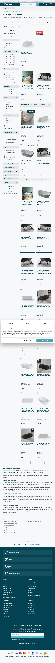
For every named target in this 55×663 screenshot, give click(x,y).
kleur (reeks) (8, 128)
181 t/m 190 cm (10, 62)
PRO (51, 8)
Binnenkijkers (6, 609)
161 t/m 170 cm (10, 58)
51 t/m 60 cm (10, 91)
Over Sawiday (31, 605)
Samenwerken (31, 614)
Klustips (30, 590)
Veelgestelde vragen (12, 552)
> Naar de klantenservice (9, 597)
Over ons (30, 600)
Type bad (6, 147)
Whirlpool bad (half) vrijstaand (10, 158)
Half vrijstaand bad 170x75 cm (10, 523)
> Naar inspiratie (7, 617)
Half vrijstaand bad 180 (8, 525)
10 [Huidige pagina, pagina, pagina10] (39, 462)
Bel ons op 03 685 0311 (12, 573)
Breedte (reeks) (8, 69)
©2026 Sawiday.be (9, 656)
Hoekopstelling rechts (11, 140)
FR (48, 1)
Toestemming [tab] (9, 323)
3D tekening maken (32, 586)
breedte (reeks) (9, 82)
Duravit (8, 103)
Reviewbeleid (6, 594)
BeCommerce (31, 611)
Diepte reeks (7, 86)
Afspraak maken (45, 8)
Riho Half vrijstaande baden (34, 521)
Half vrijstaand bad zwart (9, 533)
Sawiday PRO (31, 609)
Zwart (8, 126)
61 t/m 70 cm (10, 72)
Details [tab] (27, 323)
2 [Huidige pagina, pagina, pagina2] (31, 462)
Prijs (5, 175)
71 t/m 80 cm (10, 74)
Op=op (8, 45)
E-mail (8, 559)
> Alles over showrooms (33, 617)
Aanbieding (6, 40)
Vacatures (30, 607)
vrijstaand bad (6, 474)
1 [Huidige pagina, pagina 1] (28, 462)
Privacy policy (31, 656)
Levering (6, 182)
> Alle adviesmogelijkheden (34, 595)
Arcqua (8, 101)
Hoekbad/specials (11, 152)
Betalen (5, 586)
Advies (23, 8)
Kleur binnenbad (8, 171)
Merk (5, 97)
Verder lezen (49, 17)
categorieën (8, 37)
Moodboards (6, 607)
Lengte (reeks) (7, 51)
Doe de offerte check (33, 584)
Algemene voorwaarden (21, 656)
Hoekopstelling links (10, 136)
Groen (8, 122)
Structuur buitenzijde (9, 167)
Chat (8, 566)
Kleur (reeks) (8, 115)
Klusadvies (30, 592)
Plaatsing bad (8, 133)
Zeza (8, 108)
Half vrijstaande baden (8, 471)
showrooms (8, 511)
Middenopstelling (11, 142)
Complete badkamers (8, 603)
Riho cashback (10, 47)
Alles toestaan (45, 340)
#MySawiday (6, 614)
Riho (8, 104)
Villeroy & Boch (10, 106)
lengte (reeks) (9, 64)
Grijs (8, 120)
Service (5, 579)
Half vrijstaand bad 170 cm (9, 521)
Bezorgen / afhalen (7, 588)
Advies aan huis (31, 588)
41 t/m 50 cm (10, 89)
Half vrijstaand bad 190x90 (9, 527)
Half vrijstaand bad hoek (8, 529)
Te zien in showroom (9, 179)
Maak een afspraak (32, 582)
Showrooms (37, 8)
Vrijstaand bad (10, 156)
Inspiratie (18, 8)
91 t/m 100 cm (10, 78)
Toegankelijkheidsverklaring (42, 656)
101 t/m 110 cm (10, 79)
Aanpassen (27, 340)
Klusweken (9, 43)
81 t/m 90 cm (10, 76)
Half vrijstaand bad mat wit (9, 531)
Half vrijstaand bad (11, 150)
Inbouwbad (9, 154)
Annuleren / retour (7, 590)
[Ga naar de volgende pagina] (43, 463)
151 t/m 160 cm (10, 56)
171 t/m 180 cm (10, 60)
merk (7, 111)
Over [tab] (45, 323)
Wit (7, 124)
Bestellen (5, 584)
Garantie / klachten (7, 592)
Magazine (5, 611)
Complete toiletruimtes (8, 605)
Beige (8, 118)
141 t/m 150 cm (10, 54)
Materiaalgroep (8, 164)
